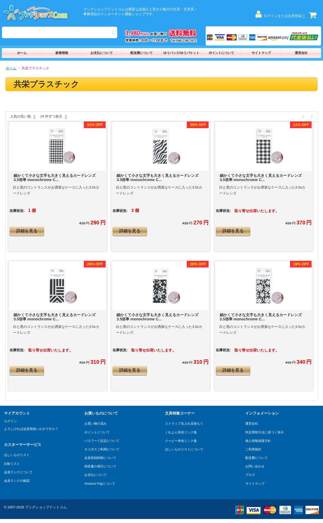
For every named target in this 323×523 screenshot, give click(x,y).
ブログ (250, 475)
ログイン (10, 421)
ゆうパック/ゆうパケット (181, 53)
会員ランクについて (18, 472)
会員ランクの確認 (17, 481)
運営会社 (301, 53)
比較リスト (12, 464)
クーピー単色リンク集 (181, 441)
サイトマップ (261, 53)
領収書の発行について (100, 466)
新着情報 (61, 53)
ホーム (22, 53)
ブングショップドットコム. (46, 507)
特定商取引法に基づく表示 (264, 432)
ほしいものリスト (17, 455)
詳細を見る (27, 231)
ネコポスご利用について (101, 449)
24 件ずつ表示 (53, 117)
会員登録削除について (100, 458)
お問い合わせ (254, 466)
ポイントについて (221, 53)
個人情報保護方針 (258, 441)
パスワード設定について (101, 441)
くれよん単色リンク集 (181, 432)
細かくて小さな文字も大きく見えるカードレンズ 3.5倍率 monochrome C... (55, 177)
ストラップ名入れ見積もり (184, 423)
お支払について (101, 53)
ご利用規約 (253, 449)
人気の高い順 (22, 117)
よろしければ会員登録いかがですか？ (31, 429)
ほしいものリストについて (184, 449)
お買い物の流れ (95, 423)
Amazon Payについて (99, 484)
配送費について (141, 53)
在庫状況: (17, 211)
